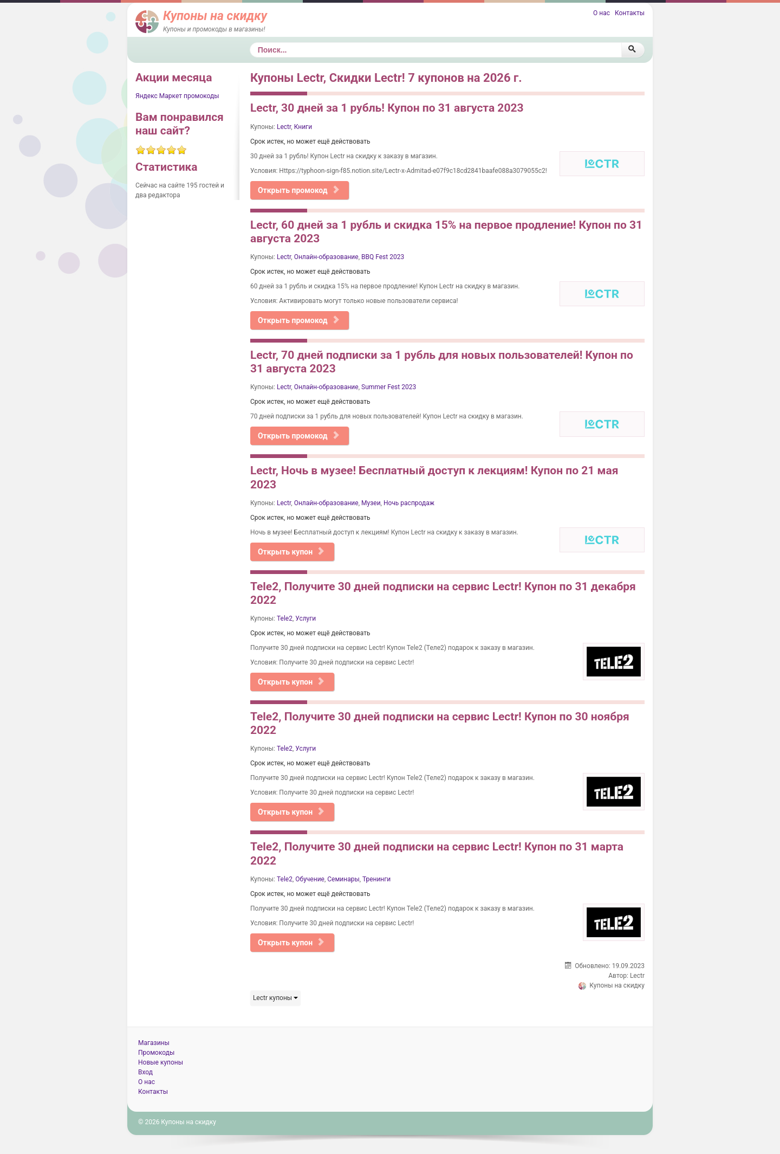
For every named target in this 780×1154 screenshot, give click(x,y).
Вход (145, 1072)
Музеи (371, 503)
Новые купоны (160, 1062)
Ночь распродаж (409, 503)
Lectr (284, 127)
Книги (303, 127)
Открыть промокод (299, 190)
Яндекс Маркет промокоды (177, 96)
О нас (601, 13)
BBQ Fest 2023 (382, 257)
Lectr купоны (275, 998)
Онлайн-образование (326, 257)
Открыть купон (291, 551)
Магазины (154, 1043)
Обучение (309, 879)
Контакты (630, 13)
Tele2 (284, 618)
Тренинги (376, 879)
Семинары (343, 879)
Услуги (305, 618)
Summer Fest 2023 (388, 387)
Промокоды (156, 1052)
